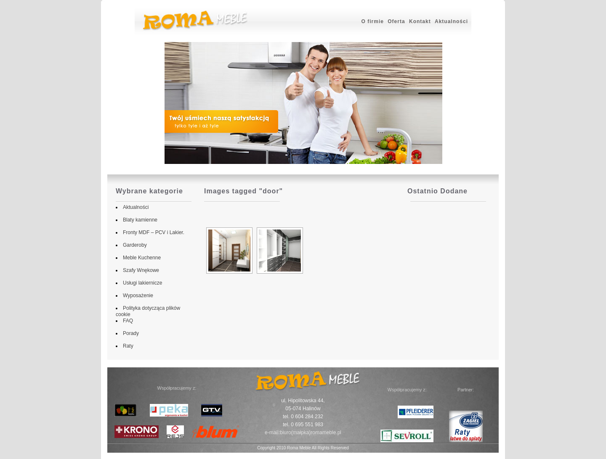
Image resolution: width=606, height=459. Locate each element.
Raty (126, 346)
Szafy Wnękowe (139, 270)
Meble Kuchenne (140, 258)
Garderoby (133, 245)
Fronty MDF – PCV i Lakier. (152, 232)
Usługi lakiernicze (140, 283)
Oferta (396, 21)
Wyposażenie (136, 295)
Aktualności (451, 21)
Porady (129, 333)
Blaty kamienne (138, 220)
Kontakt (420, 21)
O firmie (372, 21)
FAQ (126, 321)
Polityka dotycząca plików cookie (157, 308)
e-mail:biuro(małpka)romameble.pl (303, 432)
